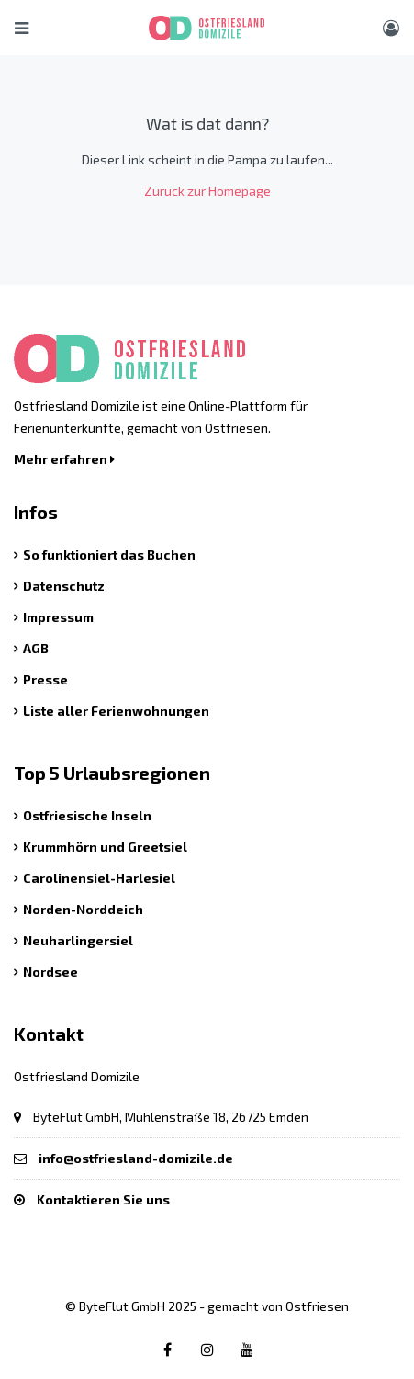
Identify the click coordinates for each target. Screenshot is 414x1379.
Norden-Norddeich (83, 909)
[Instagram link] (207, 1349)
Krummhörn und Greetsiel (105, 846)
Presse (45, 679)
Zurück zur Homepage (207, 190)
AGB (36, 648)
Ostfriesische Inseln (87, 815)
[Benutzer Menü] (391, 27)
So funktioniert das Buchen (109, 554)
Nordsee (50, 971)
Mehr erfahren (64, 459)
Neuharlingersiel (78, 940)
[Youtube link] (247, 1349)
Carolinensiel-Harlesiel (99, 878)
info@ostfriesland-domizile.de (136, 1158)
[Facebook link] (168, 1349)
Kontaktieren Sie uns (103, 1199)
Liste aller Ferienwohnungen (116, 710)
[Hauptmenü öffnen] (21, 27)
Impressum (58, 617)
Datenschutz (64, 585)
